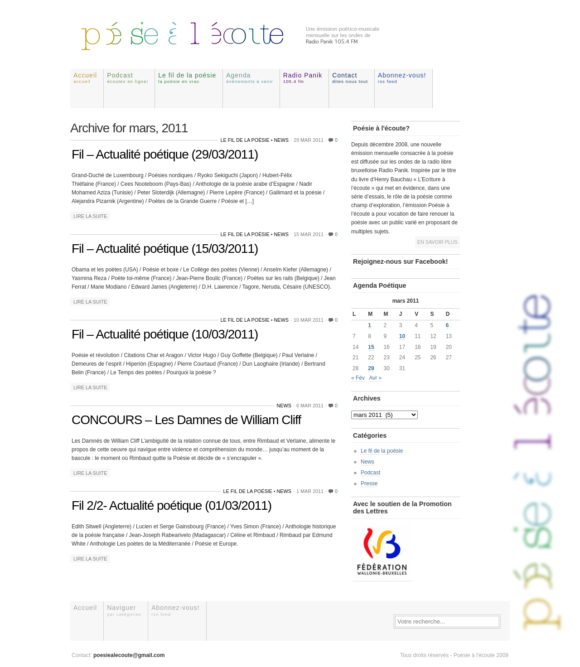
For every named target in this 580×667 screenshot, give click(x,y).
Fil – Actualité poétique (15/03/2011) (165, 249)
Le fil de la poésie (187, 78)
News (281, 140)
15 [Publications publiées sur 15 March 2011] (371, 347)
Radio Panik (303, 78)
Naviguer (124, 610)
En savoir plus (437, 242)
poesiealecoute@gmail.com (129, 655)
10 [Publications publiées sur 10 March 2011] (402, 336)
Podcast (127, 78)
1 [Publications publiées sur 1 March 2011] (369, 325)
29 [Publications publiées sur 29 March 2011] (371, 368)
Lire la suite (90, 216)
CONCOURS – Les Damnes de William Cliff (186, 420)
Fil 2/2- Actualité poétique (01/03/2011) (171, 505)
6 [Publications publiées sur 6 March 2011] (447, 325)
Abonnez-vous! (402, 78)
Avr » (375, 378)
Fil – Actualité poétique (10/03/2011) (165, 334)
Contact (350, 78)
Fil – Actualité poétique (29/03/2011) (165, 154)
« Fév (358, 378)
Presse (369, 483)
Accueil (85, 78)
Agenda (249, 78)
